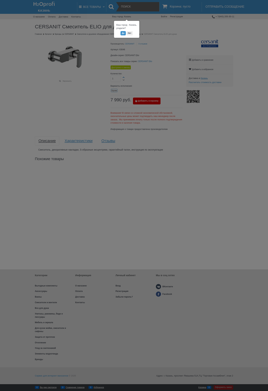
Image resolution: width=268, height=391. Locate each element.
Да (123, 33)
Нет (129, 33)
